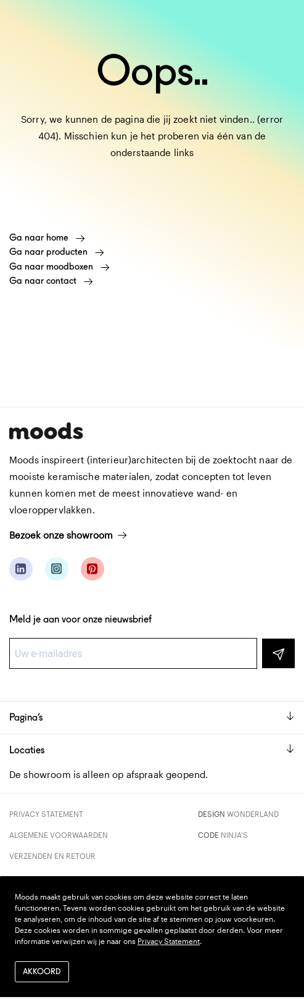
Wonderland (253, 813)
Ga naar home (47, 237)
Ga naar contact (51, 280)
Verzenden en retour (52, 855)
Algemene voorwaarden (58, 834)
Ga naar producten (56, 251)
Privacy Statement (46, 813)
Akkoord (42, 971)
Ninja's (234, 834)
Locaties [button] (152, 750)
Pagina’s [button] (152, 717)
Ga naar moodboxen (59, 266)
